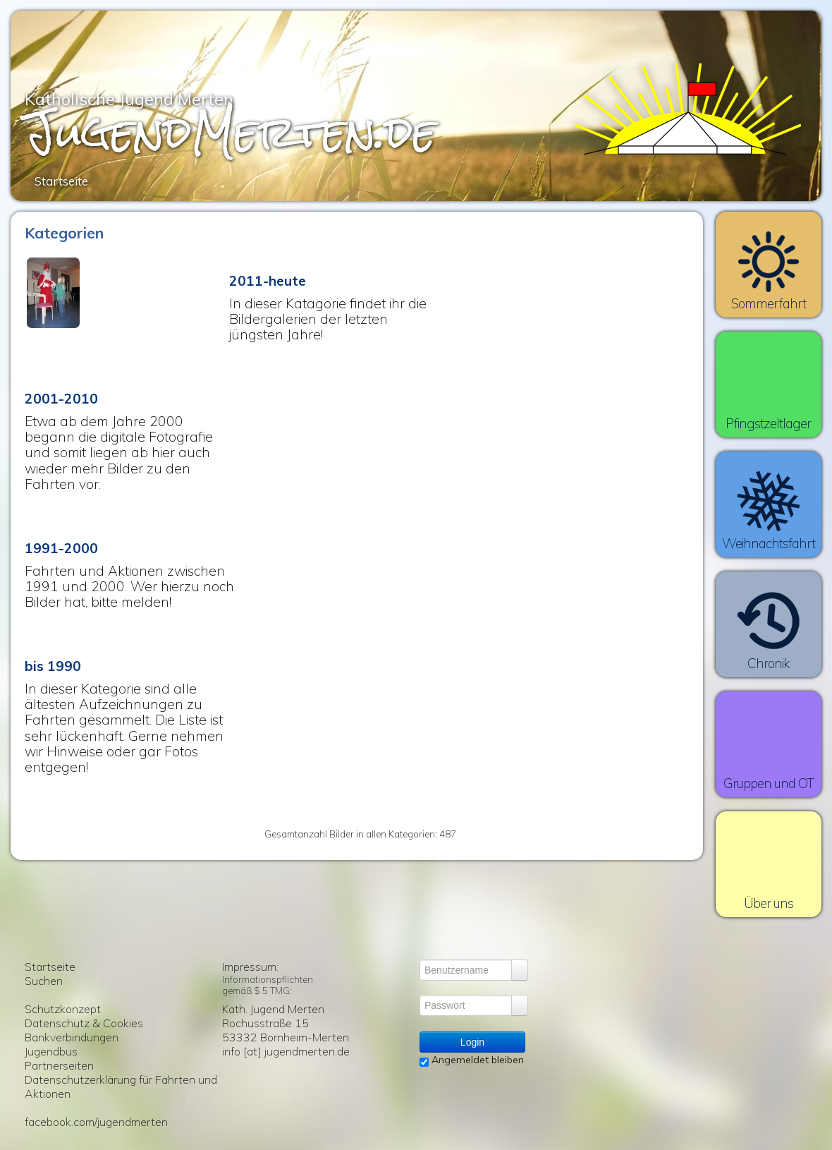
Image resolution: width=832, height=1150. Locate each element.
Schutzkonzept (63, 1009)
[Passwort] (466, 1005)
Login (472, 1042)
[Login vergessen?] (519, 970)
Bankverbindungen (71, 1037)
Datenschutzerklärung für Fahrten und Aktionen (121, 1086)
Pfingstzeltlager (768, 423)
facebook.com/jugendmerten (96, 1122)
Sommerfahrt (768, 303)
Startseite (50, 967)
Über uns (769, 903)
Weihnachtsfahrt (769, 543)
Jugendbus (51, 1051)
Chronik (768, 663)
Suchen (44, 981)
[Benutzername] (466, 970)
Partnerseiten (59, 1065)
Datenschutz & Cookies (84, 1023)
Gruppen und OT (768, 783)
